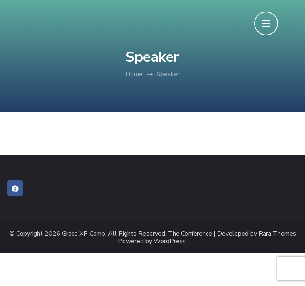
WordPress (170, 241)
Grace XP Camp (83, 234)
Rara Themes (277, 234)
